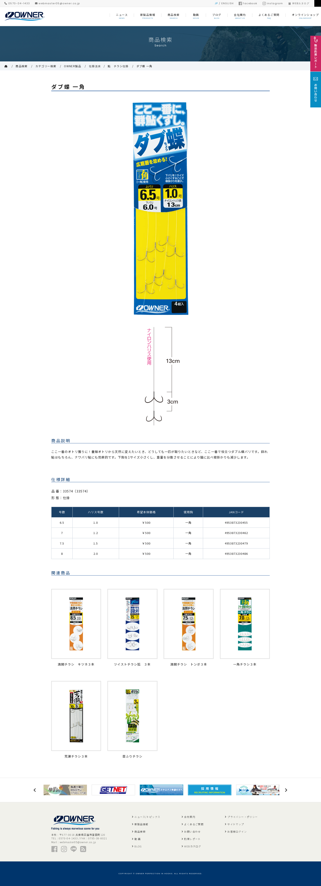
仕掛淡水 (95, 66)
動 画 (137, 839)
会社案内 (189, 817)
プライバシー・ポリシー (242, 817)
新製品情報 (141, 824)
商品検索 (22, 66)
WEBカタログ (298, 3)
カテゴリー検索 (45, 66)
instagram (272, 3)
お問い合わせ (192, 831)
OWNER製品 (72, 66)
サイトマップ (235, 824)
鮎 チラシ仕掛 (118, 66)
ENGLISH (227, 3)
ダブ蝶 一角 (144, 66)
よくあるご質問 (194, 824)
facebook (248, 3)
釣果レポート (192, 839)
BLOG (138, 846)
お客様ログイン (237, 831)
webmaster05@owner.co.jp (57, 3)
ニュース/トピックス (147, 817)
